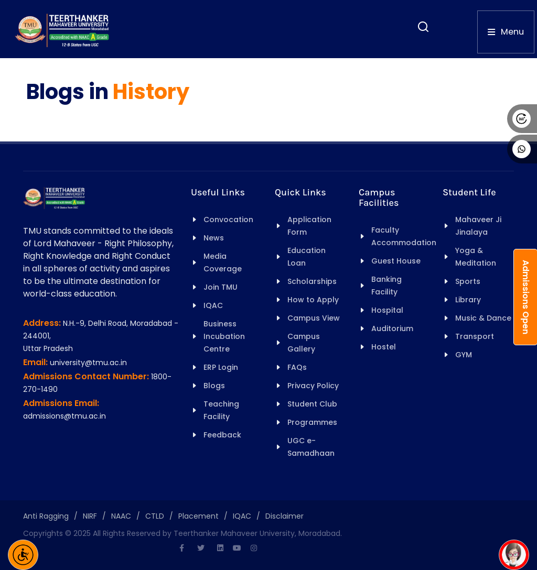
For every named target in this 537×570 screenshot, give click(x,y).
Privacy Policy (313, 385)
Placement (198, 516)
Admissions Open (526, 297)
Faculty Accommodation (403, 236)
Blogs (214, 385)
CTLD (154, 516)
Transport (474, 336)
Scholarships (312, 281)
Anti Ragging (46, 516)
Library (468, 299)
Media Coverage (222, 262)
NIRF (90, 516)
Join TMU (220, 287)
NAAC (121, 516)
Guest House (396, 261)
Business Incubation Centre (224, 336)
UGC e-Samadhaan (311, 446)
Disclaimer (284, 516)
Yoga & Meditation (475, 256)
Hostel (383, 347)
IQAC (213, 305)
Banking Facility (386, 285)
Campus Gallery (303, 342)
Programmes (312, 422)
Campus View (313, 318)
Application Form (309, 225)
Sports (467, 281)
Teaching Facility (221, 410)
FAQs (297, 367)
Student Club (312, 404)
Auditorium (392, 328)
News (213, 238)
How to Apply (313, 299)
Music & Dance (483, 318)
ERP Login (220, 367)
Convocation (228, 219)
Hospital (387, 310)
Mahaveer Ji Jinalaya (478, 225)
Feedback (222, 435)
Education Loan (306, 256)
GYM (463, 354)
